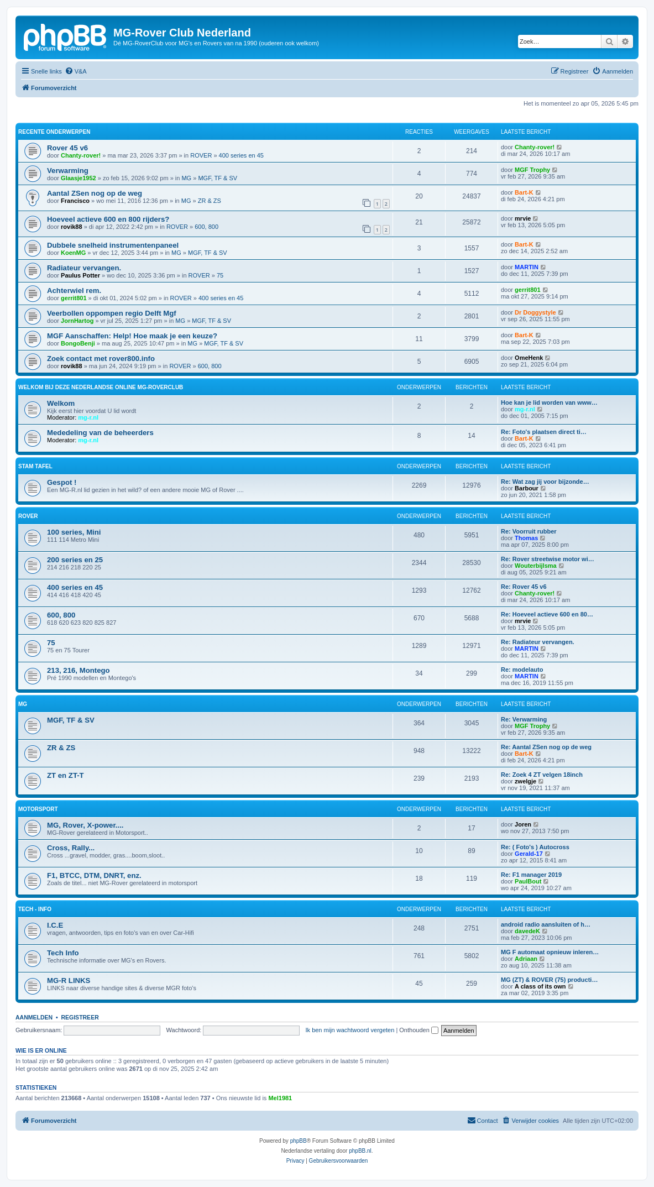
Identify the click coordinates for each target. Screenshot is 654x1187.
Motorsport (37, 809)
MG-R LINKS (68, 980)
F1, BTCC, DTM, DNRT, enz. (94, 875)
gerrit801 (73, 298)
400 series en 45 (241, 155)
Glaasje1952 (78, 178)
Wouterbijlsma (536, 565)
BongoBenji (78, 343)
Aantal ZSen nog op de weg (94, 193)
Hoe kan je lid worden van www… (549, 402)
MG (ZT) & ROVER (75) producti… (549, 979)
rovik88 (71, 226)
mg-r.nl (88, 417)
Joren (523, 824)
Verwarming (67, 170)
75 (220, 275)
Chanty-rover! (81, 155)
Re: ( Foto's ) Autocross (535, 847)
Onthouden (418, 1030)
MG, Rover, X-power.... (85, 825)
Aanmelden (34, 1017)
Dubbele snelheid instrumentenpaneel (113, 245)
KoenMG (73, 252)
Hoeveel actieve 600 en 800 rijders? (108, 219)
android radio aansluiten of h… (545, 924)
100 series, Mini (74, 532)
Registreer (79, 1017)
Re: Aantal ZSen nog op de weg (546, 747)
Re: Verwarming (524, 719)
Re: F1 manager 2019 (531, 874)
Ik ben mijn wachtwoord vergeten (350, 1030)
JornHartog (77, 320)
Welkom (61, 403)
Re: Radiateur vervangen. (537, 642)
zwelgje (525, 781)
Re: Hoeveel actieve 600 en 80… (547, 614)
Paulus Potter (80, 275)
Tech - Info (34, 909)
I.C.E (55, 925)
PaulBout (528, 881)
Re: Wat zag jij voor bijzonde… (545, 481)
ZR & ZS (209, 200)
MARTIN (526, 267)
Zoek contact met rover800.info (101, 358)
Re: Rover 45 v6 (524, 586)
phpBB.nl (360, 1151)
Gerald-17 (529, 853)
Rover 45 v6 (67, 148)
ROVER (201, 155)
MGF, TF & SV (217, 178)
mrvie (523, 218)
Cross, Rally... (71, 848)
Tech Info (63, 953)
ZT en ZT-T (65, 775)
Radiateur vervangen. (84, 268)
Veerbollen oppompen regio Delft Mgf (111, 313)
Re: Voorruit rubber (529, 531)
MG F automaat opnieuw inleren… (550, 952)
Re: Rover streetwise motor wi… (547, 559)
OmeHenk (529, 357)
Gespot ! (61, 482)
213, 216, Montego (78, 670)
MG (186, 178)
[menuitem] (76, 71)
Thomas (526, 538)
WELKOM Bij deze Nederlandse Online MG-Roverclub (100, 387)
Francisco (75, 200)
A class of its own (540, 986)
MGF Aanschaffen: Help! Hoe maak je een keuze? (132, 336)
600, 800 (206, 226)
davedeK (527, 931)
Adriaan (526, 958)
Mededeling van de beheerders (100, 432)
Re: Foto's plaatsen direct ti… (544, 431)
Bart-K (524, 192)
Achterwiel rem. (74, 290)
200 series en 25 (75, 560)
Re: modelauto (522, 669)
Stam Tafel (35, 466)
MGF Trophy (532, 169)
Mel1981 (280, 1098)
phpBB (298, 1141)
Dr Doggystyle (535, 312)
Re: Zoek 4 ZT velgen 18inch (542, 774)
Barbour (526, 488)
